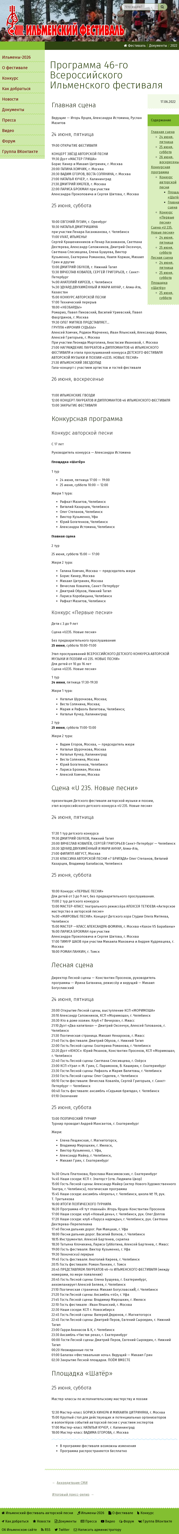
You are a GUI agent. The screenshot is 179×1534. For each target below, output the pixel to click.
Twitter (62, 1518)
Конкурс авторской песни (167, 182)
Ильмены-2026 (16, 57)
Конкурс (10, 78)
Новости (10, 99)
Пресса (9, 120)
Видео (8, 130)
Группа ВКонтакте (20, 151)
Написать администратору (97, 1518)
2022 (173, 46)
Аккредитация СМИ (72, 1483)
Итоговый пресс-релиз (117, 1483)
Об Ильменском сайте (19, 1518)
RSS (45, 1518)
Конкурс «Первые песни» (166, 217)
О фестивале (15, 67)
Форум (8, 141)
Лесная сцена (162, 258)
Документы (13, 109)
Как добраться (16, 88)
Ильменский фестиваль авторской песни (65, 20)
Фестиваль (135, 46)
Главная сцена (163, 132)
